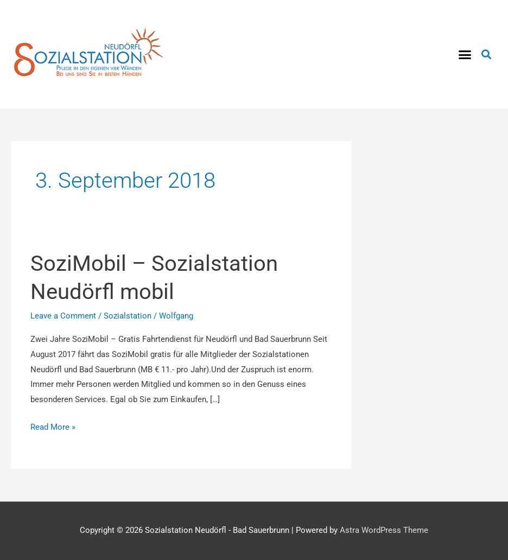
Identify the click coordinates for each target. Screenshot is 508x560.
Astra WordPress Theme (384, 530)
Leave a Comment (63, 316)
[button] (465, 54)
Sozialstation (127, 316)
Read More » (52, 426)
